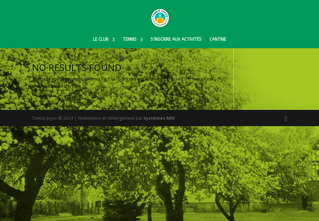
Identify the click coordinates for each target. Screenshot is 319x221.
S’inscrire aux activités (176, 39)
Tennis (129, 39)
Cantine (217, 39)
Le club (101, 39)
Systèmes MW (159, 118)
